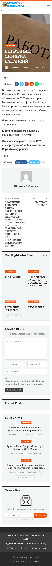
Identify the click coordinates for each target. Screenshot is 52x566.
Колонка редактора (37, 543)
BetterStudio (33, 561)
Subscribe (40, 515)
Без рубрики (26, 423)
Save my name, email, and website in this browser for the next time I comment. (25, 382)
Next (17, 316)
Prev (9, 316)
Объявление (10, 45)
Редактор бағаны (14, 543)
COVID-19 (11, 548)
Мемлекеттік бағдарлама (33, 548)
